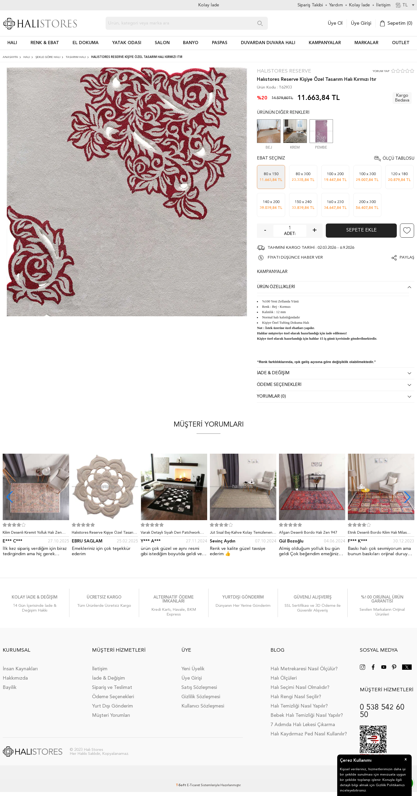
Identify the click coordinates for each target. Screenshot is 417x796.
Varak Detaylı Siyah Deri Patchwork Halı (170, 534)
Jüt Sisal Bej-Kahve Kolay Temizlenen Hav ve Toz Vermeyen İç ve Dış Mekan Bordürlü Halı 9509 (242, 534)
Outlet (401, 43)
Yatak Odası (126, 43)
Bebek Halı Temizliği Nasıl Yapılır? (306, 715)
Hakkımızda (15, 678)
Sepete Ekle (361, 230)
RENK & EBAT (45, 43)
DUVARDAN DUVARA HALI (268, 43)
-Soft (181, 785)
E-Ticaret (193, 785)
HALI (12, 43)
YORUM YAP (381, 71)
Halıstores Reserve (284, 71)
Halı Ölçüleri (283, 678)
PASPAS (219, 43)
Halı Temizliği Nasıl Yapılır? (299, 706)
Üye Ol (335, 23)
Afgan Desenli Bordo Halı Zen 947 (308, 532)
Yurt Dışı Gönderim (112, 706)
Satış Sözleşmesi (199, 687)
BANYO (190, 43)
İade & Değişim (108, 678)
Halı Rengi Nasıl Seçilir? (295, 696)
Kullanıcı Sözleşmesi (202, 706)
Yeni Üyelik (193, 669)
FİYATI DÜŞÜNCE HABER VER (295, 258)
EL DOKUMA (86, 43)
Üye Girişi (361, 23)
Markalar (366, 43)
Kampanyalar (325, 43)
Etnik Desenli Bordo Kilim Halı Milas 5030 (377, 534)
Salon (162, 43)
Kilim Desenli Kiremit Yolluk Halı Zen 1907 (32, 534)
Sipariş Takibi (310, 5)
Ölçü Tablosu (398, 159)
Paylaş (406, 258)
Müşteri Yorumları (111, 715)
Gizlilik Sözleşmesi (200, 696)
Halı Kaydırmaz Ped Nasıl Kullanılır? (308, 734)
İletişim (99, 669)
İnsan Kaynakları (20, 669)
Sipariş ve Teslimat (112, 687)
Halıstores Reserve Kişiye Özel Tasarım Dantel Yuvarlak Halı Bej (104, 534)
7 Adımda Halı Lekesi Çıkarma (302, 724)
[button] (407, 497)
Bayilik (9, 687)
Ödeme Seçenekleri (113, 696)
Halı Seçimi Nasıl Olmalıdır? (299, 687)
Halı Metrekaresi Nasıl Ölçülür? (303, 669)
